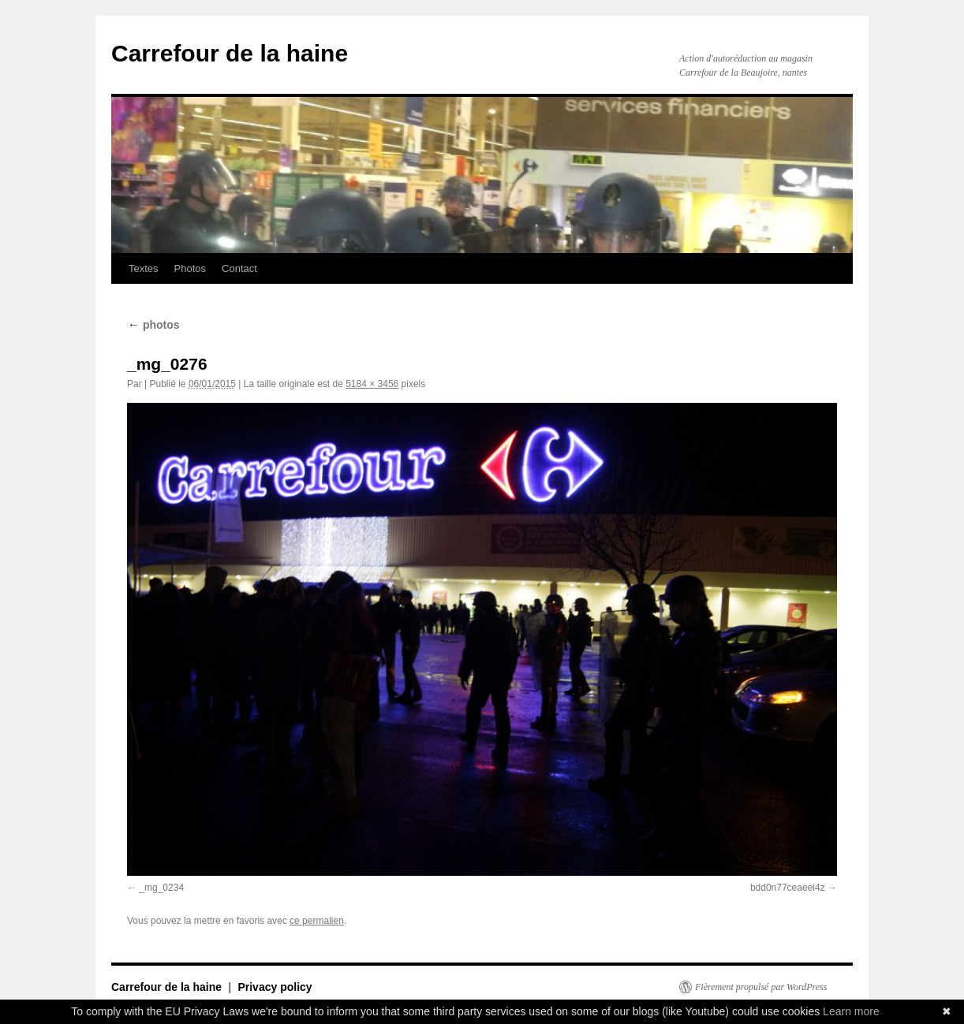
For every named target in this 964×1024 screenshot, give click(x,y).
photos (153, 324)
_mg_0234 (161, 887)
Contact (239, 268)
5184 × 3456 (372, 383)
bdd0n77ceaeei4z (787, 887)
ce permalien (317, 920)
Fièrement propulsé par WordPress (761, 986)
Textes (144, 268)
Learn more (851, 1011)
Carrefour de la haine (229, 53)
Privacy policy (274, 987)
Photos (190, 268)
